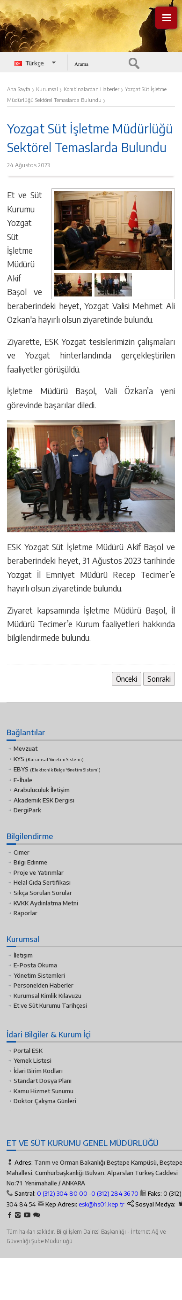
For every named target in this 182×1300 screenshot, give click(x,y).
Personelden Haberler (43, 985)
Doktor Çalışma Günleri (45, 1101)
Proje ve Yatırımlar (39, 872)
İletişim (23, 955)
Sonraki (159, 678)
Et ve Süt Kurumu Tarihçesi (50, 1005)
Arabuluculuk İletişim (42, 790)
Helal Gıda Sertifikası (42, 882)
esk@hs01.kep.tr (101, 1204)
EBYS (57, 769)
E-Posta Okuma (35, 965)
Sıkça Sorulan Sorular (43, 892)
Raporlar (25, 913)
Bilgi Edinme (30, 862)
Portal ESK (28, 1050)
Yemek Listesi (32, 1060)
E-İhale (23, 780)
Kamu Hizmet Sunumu (43, 1091)
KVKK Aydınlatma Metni (46, 903)
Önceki (126, 678)
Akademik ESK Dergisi (44, 800)
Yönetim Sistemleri (39, 975)
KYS (49, 759)
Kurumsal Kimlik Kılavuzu (47, 995)
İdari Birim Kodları (38, 1070)
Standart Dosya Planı (43, 1080)
